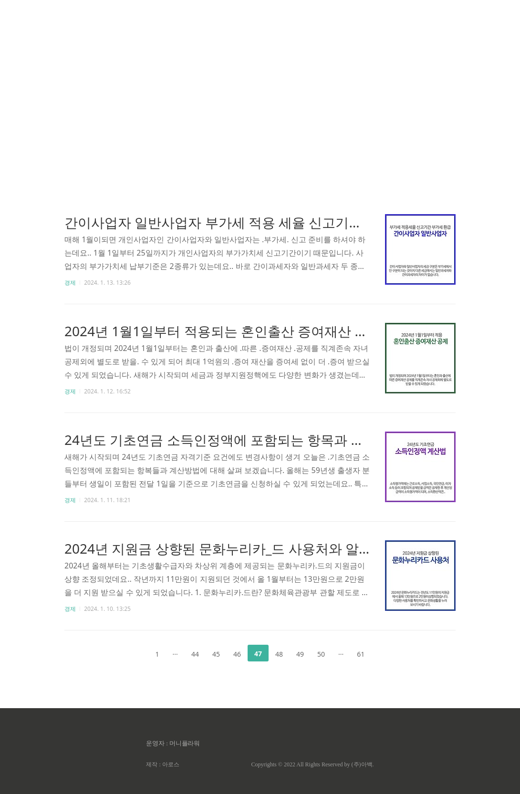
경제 (70, 282)
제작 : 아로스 (162, 764)
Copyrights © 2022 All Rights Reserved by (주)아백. (312, 764)
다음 (386, 653)
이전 (133, 653)
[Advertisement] (260, 90)
